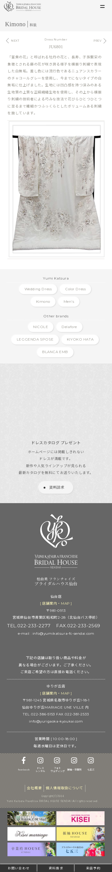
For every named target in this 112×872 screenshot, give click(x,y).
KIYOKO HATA (80, 339)
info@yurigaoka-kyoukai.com (56, 721)
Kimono (43, 301)
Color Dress (75, 289)
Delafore (69, 327)
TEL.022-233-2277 (28, 625)
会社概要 (34, 788)
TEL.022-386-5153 (39, 714)
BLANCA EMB (55, 352)
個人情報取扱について (64, 788)
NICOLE (40, 327)
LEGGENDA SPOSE (35, 339)
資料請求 (56, 868)
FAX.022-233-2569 (78, 625)
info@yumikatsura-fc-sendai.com (63, 633)
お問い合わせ (18, 868)
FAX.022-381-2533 (72, 714)
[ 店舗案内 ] (56, 603)
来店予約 (93, 868)
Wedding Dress (38, 289)
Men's (69, 301)
